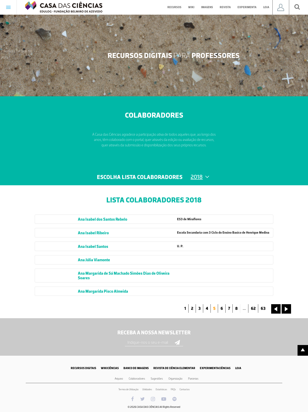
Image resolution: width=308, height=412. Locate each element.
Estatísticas (161, 389)
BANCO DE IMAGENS (136, 368)
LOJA (238, 368)
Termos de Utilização (128, 389)
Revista (225, 7)
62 (253, 308)
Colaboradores (137, 378)
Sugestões (157, 378)
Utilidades (147, 389)
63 (263, 308)
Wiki (191, 7)
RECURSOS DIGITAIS (83, 368)
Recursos (174, 7)
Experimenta (247, 7)
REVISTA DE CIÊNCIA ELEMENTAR (174, 368)
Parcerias (193, 378)
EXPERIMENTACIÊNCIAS (215, 368)
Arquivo (119, 378)
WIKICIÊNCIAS (110, 368)
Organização (175, 378)
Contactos (185, 389)
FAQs (173, 389)
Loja (266, 7)
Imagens (207, 7)
